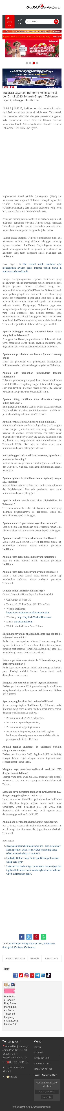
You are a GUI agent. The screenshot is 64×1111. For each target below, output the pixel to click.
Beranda (34, 958)
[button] (21, 937)
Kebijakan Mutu (42, 1057)
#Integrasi (7, 947)
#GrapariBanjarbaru (32, 943)
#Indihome (49, 943)
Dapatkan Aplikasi (43, 1068)
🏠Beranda (9, 21)
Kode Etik (39, 1052)
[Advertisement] (32, 162)
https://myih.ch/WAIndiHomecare (34, 617)
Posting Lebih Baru (15, 958)
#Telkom (18, 947)
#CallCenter (15, 943)
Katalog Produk (42, 1063)
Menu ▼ (20, 21)
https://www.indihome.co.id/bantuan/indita (27, 612)
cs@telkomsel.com (23, 621)
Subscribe (46, 1097)
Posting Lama (51, 958)
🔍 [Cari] (56, 21)
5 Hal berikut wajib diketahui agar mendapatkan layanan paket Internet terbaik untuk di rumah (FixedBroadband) (32, 268)
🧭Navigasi (11, 1076)
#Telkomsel (29, 947)
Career (37, 1046)
